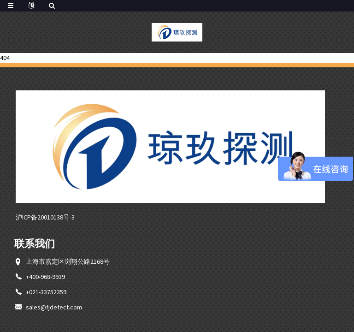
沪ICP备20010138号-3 (45, 217)
